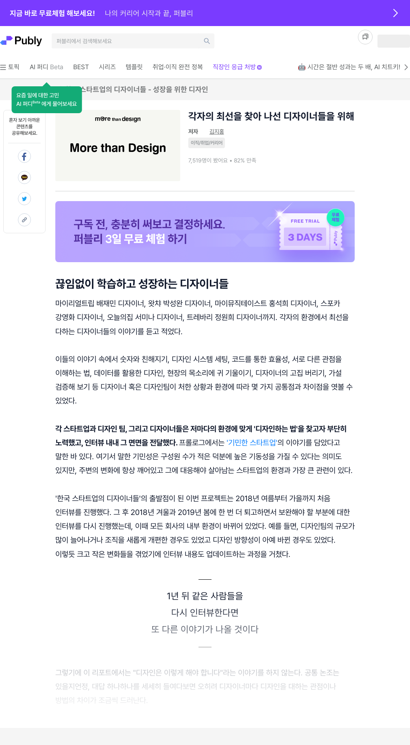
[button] (46, 99)
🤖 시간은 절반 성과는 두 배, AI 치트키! (354, 67)
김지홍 (216, 131)
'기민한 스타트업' (252, 442)
